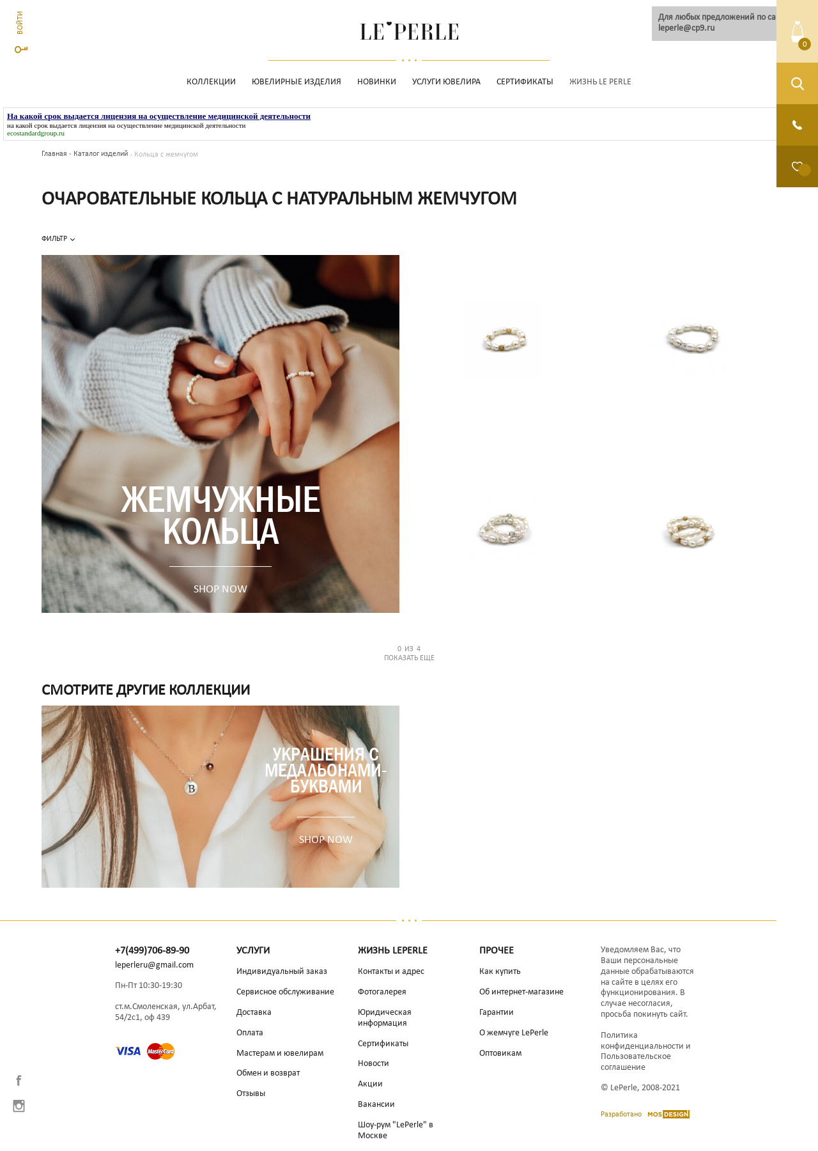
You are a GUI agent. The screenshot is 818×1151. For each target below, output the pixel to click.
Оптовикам (500, 1053)
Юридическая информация (385, 1018)
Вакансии (376, 1104)
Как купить (500, 972)
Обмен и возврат (268, 1073)
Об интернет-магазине (521, 992)
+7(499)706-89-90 (152, 951)
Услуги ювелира (446, 82)
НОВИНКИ (376, 82)
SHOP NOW (220, 589)
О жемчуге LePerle (513, 1033)
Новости (373, 1064)
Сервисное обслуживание (285, 992)
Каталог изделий (100, 154)
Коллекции (211, 82)
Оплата (249, 1033)
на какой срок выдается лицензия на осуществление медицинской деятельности (126, 125)
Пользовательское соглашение (636, 1062)
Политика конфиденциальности (642, 1041)
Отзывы (250, 1094)
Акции (370, 1084)
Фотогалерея (382, 992)
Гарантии (496, 1012)
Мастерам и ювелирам (279, 1053)
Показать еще (409, 653)
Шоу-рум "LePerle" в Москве (395, 1130)
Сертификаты (525, 82)
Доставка (254, 1012)
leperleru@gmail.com (154, 965)
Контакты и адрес (391, 972)
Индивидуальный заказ (281, 972)
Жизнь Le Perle (600, 82)
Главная (54, 154)
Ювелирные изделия (296, 82)
